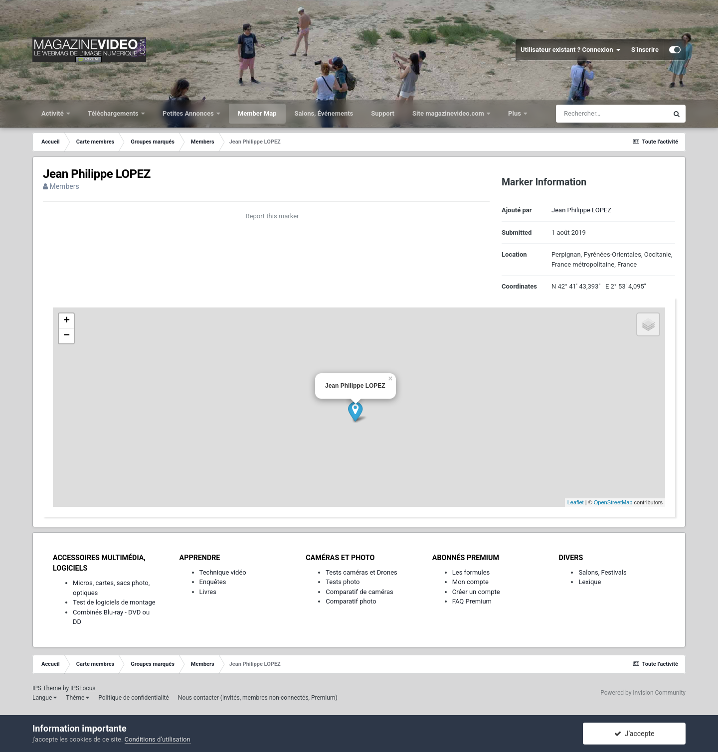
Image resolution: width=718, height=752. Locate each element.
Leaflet (575, 502)
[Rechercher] (612, 114)
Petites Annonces (189, 113)
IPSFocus (82, 688)
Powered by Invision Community (643, 692)
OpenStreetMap (613, 502)
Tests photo (342, 582)
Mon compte (470, 582)
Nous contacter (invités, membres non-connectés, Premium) (258, 697)
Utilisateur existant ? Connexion (571, 49)
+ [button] (66, 320)
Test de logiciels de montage (114, 602)
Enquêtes (212, 582)
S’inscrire (645, 49)
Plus (515, 113)
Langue (44, 697)
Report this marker (272, 216)
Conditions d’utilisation (157, 739)
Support (382, 113)
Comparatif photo (351, 601)
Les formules (471, 572)
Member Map (257, 113)
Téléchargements (114, 113)
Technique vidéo (222, 572)
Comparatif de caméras (359, 592)
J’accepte (634, 734)
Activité (53, 113)
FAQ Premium (472, 601)
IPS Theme (46, 688)
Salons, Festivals (602, 572)
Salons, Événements (324, 113)
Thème (77, 697)
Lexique (589, 582)
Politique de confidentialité (133, 697)
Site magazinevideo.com (449, 113)
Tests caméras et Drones (361, 572)
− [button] (66, 335)
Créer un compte (476, 592)
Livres (207, 592)
